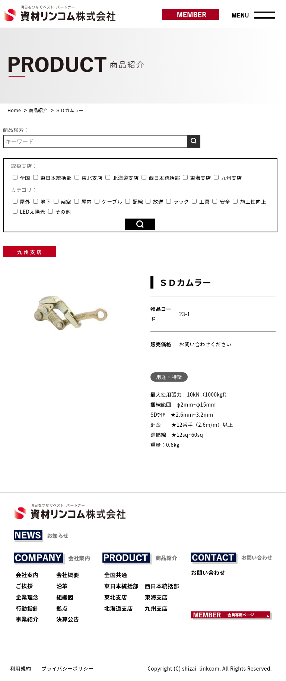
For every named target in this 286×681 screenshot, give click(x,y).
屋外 (22, 201)
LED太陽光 (29, 211)
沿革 (62, 586)
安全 (221, 201)
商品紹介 (38, 110)
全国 (22, 177)
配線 (134, 201)
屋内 (83, 201)
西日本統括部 (161, 177)
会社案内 (27, 575)
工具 (201, 201)
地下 (42, 201)
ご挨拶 (24, 586)
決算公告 (67, 619)
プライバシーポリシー (67, 668)
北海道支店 (122, 177)
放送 (154, 201)
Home (14, 110)
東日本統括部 (52, 177)
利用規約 (20, 668)
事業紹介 (27, 619)
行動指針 (27, 608)
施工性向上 (249, 201)
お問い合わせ (208, 572)
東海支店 (197, 177)
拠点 (62, 608)
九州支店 (228, 177)
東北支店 (88, 177)
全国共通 (115, 575)
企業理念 (27, 597)
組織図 (64, 597)
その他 (59, 211)
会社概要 (67, 575)
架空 (63, 201)
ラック (177, 201)
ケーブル (109, 201)
